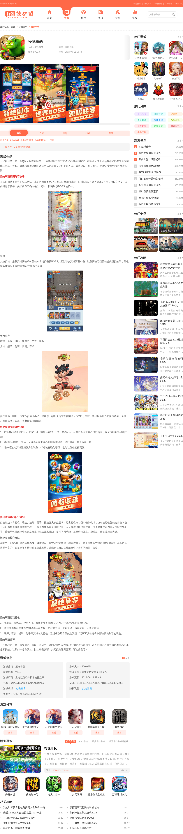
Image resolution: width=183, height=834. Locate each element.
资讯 (100, 14)
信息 (64, 133)
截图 (18, 132)
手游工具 (141, 132)
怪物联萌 (35, 27)
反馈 (126, 658)
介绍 (41, 133)
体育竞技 (141, 126)
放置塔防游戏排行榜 (44, 140)
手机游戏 (23, 27)
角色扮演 (141, 114)
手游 (66, 14)
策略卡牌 (158, 120)
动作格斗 (175, 114)
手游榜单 (168, 4)
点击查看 (87, 688)
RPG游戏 (14, 140)
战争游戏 (175, 120)
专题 (117, 14)
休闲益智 (158, 114)
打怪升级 (4, 140)
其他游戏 (175, 126)
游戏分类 (147, 4)
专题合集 (137, 4)
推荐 (88, 133)
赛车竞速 (158, 126)
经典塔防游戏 (27, 140)
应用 (83, 14)
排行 (134, 14)
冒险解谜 (141, 120)
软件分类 (158, 4)
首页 (49, 14)
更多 (180, 37)
